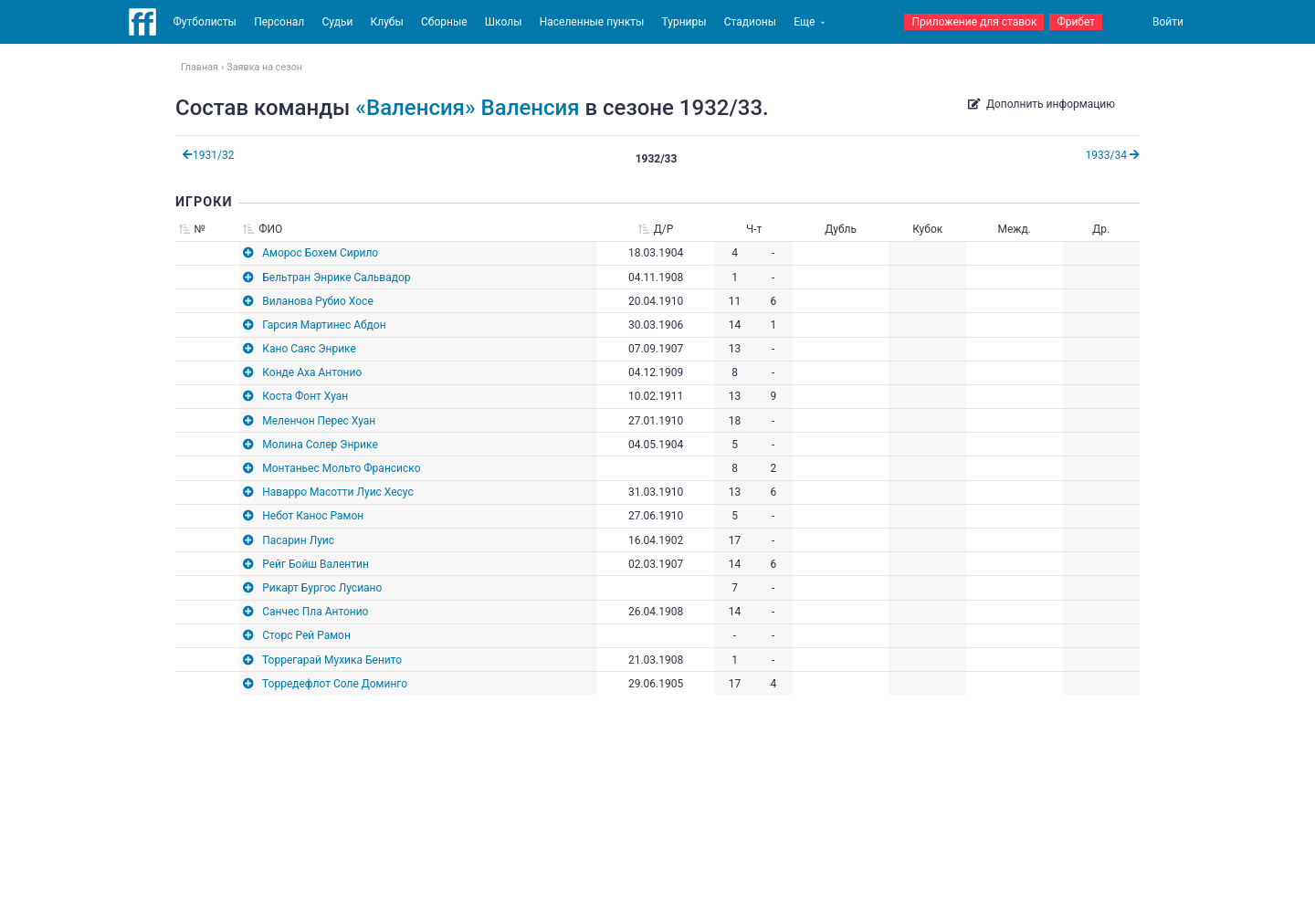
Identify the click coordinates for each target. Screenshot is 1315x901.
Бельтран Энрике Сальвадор (336, 277)
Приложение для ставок (973, 22)
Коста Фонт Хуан (305, 396)
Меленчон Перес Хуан (318, 420)
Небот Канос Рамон (312, 515)
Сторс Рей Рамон (306, 635)
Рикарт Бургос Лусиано (322, 587)
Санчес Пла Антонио (315, 611)
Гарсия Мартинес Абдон (323, 325)
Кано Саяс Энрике (309, 348)
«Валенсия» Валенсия (467, 107)
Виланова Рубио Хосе (317, 301)
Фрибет (1076, 22)
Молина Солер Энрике (320, 444)
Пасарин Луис (298, 540)
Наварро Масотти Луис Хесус (337, 492)
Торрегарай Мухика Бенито (332, 660)
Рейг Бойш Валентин (315, 564)
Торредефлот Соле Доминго (334, 683)
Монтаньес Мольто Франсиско (341, 468)
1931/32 (208, 155)
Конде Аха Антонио (312, 372)
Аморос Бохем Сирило (320, 252)
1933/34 (1113, 155)
